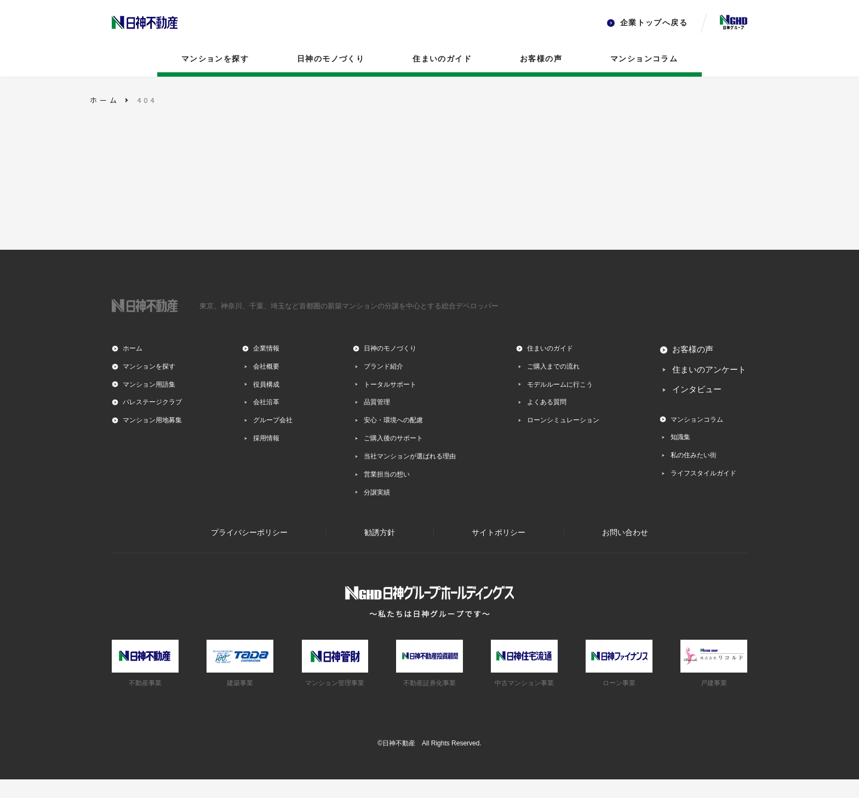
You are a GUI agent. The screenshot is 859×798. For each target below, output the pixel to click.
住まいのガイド (442, 59)
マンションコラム (644, 59)
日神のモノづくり (330, 59)
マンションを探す (215, 59)
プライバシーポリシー (249, 551)
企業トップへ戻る (647, 23)
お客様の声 (541, 59)
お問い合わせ (625, 551)
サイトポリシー (498, 551)
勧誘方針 (379, 551)
